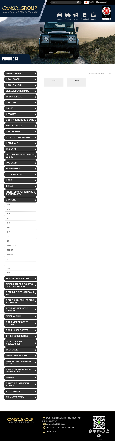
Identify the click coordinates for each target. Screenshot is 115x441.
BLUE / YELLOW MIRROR (18, 137)
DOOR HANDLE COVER (17, 330)
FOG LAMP (11, 163)
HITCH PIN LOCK (14, 85)
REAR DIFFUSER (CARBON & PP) (20, 293)
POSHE (10, 255)
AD (8, 205)
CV (8, 218)
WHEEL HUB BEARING (17, 356)
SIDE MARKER (13, 169)
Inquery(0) (101, 2)
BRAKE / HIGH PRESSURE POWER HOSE (18, 370)
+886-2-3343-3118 (52, 428)
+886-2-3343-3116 (67, 428)
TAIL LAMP (11, 149)
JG (8, 237)
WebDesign (99, 439)
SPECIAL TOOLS (14, 126)
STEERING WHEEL (15, 174)
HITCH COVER (13, 79)
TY (8, 264)
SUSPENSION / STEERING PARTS (18, 362)
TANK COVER (12, 350)
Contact (93, 16)
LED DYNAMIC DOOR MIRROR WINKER (20, 156)
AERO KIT (10, 114)
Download (85, 16)
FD (8, 227)
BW (8, 209)
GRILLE (9, 186)
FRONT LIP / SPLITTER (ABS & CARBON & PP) (20, 193)
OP (8, 273)
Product (68, 16)
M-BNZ (10, 250)
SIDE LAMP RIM (13, 316)
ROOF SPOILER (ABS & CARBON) (17, 309)
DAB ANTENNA (13, 131)
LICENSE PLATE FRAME (17, 91)
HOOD (9, 180)
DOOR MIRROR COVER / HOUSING (17, 323)
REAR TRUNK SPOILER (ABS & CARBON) (20, 301)
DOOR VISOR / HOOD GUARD (20, 120)
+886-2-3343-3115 (52, 431)
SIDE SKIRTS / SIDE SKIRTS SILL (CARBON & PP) (19, 285)
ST (8, 259)
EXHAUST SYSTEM (15, 397)
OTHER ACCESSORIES (17, 336)
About (60, 16)
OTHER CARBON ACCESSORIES (14, 343)
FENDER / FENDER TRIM (17, 278)
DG (8, 223)
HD (8, 232)
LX (8, 241)
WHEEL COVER (13, 74)
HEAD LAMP (12, 143)
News (76, 16)
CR (8, 214)
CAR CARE (11, 102)
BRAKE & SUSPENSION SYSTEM (17, 384)
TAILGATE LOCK (14, 97)
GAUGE (9, 108)
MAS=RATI (11, 246)
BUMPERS (11, 200)
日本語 (89, 2)
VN (8, 268)
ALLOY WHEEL (13, 391)
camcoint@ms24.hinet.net (55, 424)
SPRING (10, 377)
